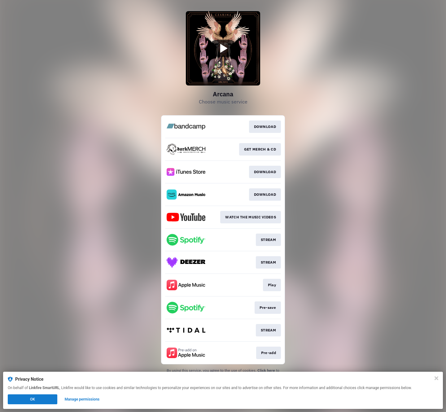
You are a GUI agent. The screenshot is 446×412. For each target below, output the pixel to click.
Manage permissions (82, 399)
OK (32, 399)
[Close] (436, 378)
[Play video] (223, 48)
